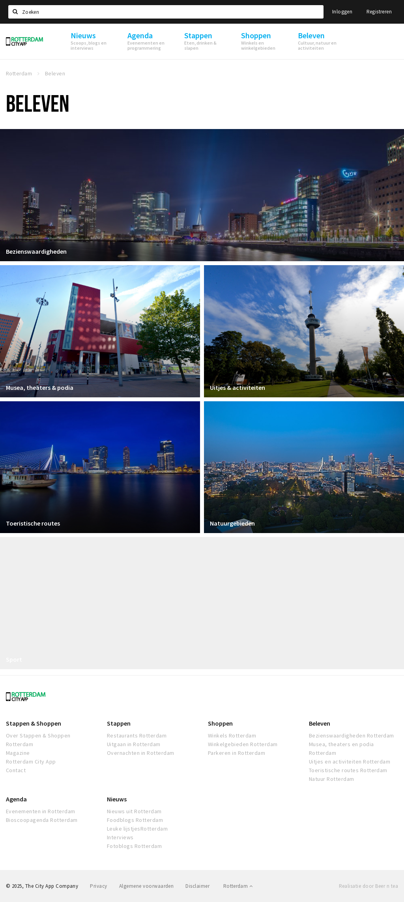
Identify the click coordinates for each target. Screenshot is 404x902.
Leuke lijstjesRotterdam (137, 828)
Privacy (98, 886)
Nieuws (117, 799)
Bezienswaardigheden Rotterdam (351, 735)
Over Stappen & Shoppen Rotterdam (38, 740)
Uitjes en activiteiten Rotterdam (349, 761)
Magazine (18, 752)
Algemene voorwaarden (146, 886)
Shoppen (220, 723)
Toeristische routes (33, 523)
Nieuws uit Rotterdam (134, 811)
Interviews (120, 837)
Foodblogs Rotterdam (135, 819)
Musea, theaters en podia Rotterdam (341, 748)
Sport (14, 659)
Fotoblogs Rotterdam (134, 846)
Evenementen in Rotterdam (40, 811)
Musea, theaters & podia (39, 387)
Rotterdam (237, 886)
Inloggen (342, 11)
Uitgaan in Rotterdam (134, 744)
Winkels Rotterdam (232, 735)
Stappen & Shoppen (33, 723)
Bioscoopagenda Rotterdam (42, 819)
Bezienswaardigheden (36, 251)
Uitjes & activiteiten (237, 387)
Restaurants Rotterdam (136, 735)
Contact (16, 770)
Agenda (16, 799)
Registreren (379, 11)
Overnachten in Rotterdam (140, 752)
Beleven (319, 723)
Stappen (119, 723)
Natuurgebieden (232, 523)
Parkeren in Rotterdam (236, 752)
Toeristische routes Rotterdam (348, 770)
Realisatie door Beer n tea (368, 886)
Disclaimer (197, 886)
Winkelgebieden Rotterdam (243, 744)
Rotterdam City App (31, 761)
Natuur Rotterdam (331, 778)
